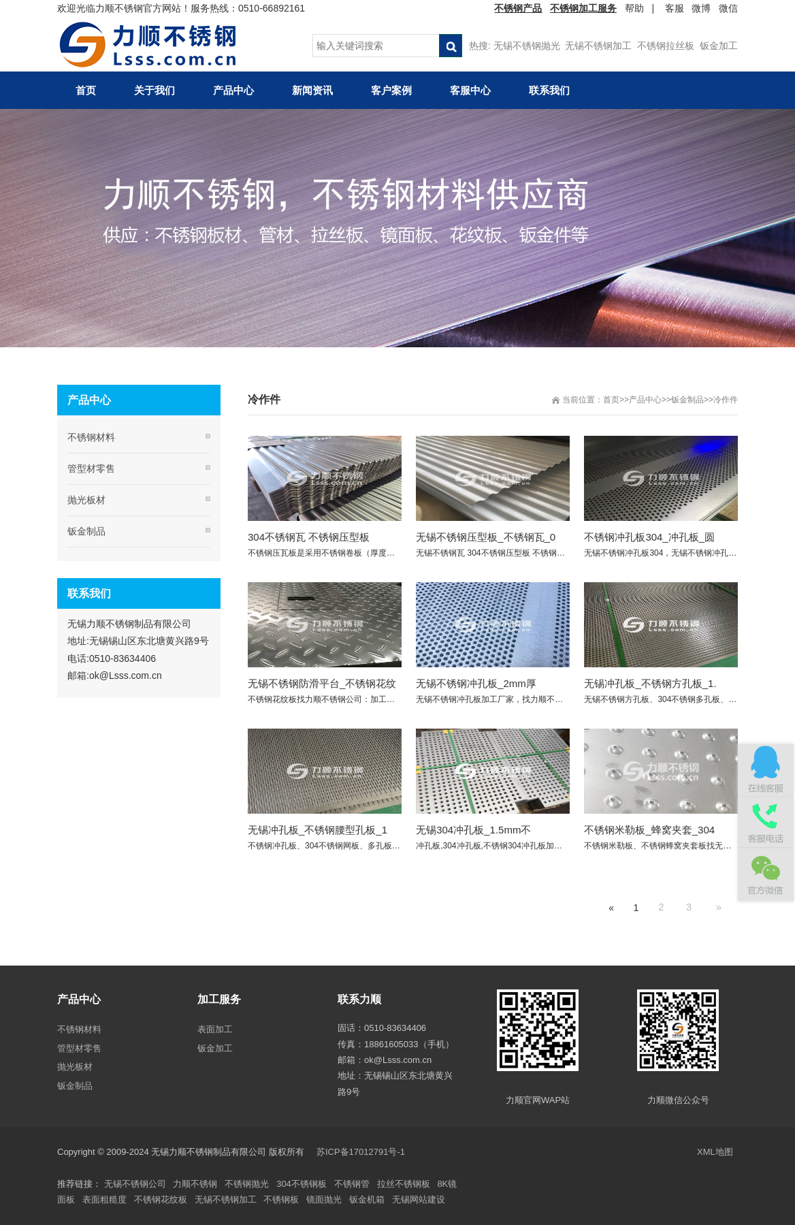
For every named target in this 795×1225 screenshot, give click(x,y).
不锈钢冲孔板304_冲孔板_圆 (649, 537)
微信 (728, 8)
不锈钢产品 (518, 8)
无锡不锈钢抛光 (526, 45)
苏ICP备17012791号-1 (362, 1152)
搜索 (450, 45)
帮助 (634, 8)
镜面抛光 (324, 1199)
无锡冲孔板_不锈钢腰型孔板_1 (317, 830)
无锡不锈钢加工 (598, 45)
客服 (674, 8)
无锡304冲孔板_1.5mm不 (473, 830)
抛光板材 (86, 499)
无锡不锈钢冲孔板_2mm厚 (476, 683)
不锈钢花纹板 (160, 1199)
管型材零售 (91, 468)
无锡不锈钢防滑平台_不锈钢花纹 (322, 683)
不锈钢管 (352, 1184)
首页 (611, 399)
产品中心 (645, 399)
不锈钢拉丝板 (665, 45)
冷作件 (725, 399)
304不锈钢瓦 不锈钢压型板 (309, 537)
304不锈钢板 (301, 1184)
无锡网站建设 (418, 1199)
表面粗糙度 (104, 1199)
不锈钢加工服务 (583, 8)
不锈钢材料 (91, 437)
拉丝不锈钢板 (403, 1184)
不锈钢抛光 (247, 1184)
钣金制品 (687, 399)
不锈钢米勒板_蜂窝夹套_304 (649, 830)
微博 (701, 8)
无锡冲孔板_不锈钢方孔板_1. (650, 683)
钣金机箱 (367, 1199)
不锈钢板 (281, 1199)
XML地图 (715, 1152)
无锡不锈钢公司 (135, 1184)
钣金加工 (719, 45)
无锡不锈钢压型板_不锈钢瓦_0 (485, 537)
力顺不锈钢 (195, 1184)
